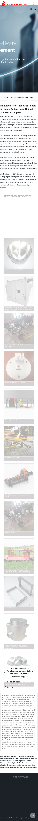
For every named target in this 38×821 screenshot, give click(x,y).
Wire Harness (27, 761)
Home (5, 97)
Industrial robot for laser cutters (22, 97)
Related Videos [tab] (12, 682)
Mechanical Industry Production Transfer (14, 763)
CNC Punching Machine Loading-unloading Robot (17, 756)
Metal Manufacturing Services (18, 767)
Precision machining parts (9, 758)
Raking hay (33, 767)
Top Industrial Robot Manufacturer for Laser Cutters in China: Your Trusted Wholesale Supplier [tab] (18, 672)
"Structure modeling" (14, 761)
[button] (31, 9)
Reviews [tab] (9, 687)
